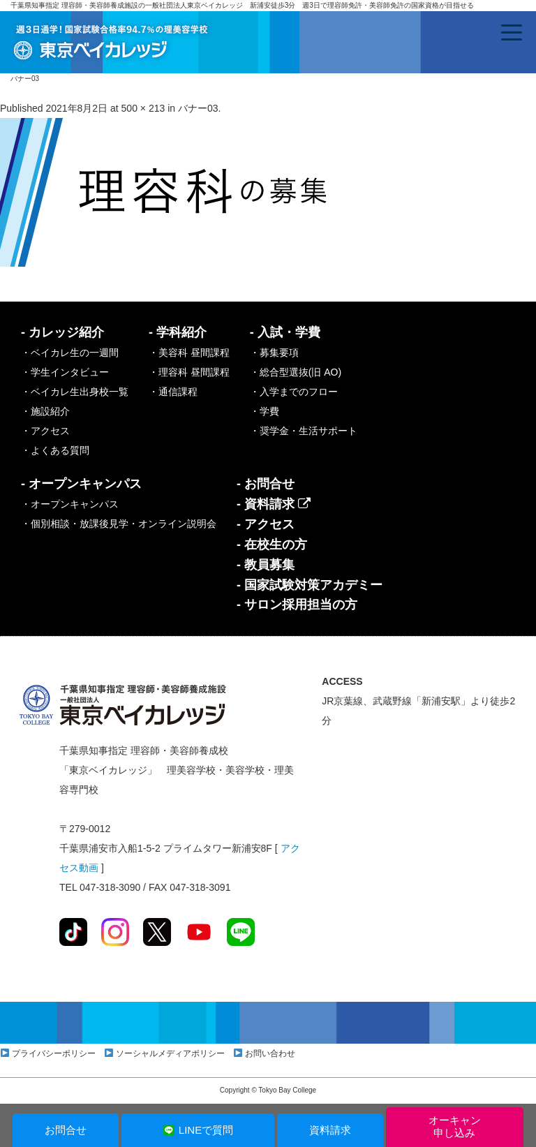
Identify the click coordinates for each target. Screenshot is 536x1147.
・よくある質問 (55, 450)
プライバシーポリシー (54, 1053)
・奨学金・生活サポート (303, 430)
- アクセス (266, 524)
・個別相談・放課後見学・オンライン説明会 (118, 523)
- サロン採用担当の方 (297, 605)
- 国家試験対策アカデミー (309, 585)
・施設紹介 (45, 411)
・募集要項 (274, 352)
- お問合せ (266, 484)
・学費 (264, 411)
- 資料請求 (274, 504)
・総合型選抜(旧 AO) (295, 372)
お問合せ (66, 1130)
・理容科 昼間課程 (189, 372)
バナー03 (198, 108)
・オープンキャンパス (70, 504)
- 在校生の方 (272, 545)
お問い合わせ (270, 1053)
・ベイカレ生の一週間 (70, 352)
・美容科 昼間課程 (189, 352)
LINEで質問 (198, 1130)
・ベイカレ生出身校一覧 (74, 391)
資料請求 (330, 1130)
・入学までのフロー (294, 391)
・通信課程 (173, 391)
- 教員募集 (266, 565)
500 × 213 (143, 108)
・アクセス (45, 430)
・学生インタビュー (65, 372)
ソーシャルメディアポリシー (170, 1053)
